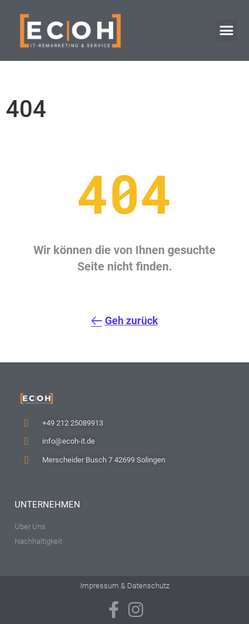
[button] (227, 30)
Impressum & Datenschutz (124, 585)
